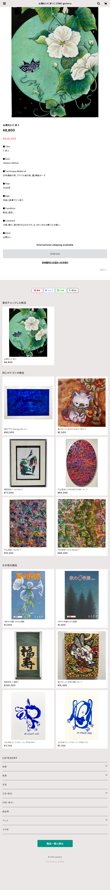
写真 (4, 784)
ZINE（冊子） (8, 802)
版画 (4, 775)
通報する (103, 270)
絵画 (4, 766)
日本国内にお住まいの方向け (55, 262)
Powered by (55, 862)
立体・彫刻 (7, 793)
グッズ (5, 820)
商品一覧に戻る (55, 843)
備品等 (5, 811)
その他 (5, 829)
